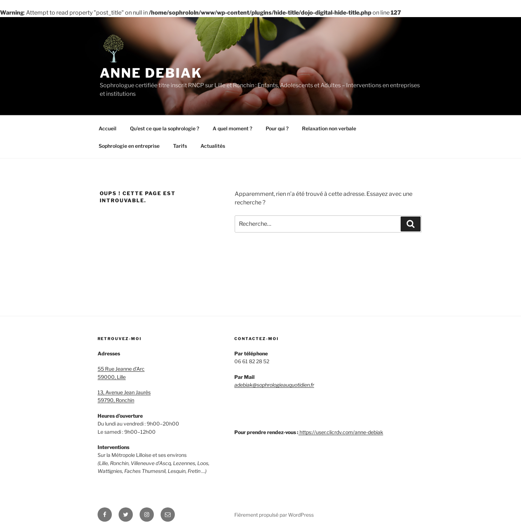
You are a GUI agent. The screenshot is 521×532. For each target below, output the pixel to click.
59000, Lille (112, 377)
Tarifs (180, 146)
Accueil (107, 128)
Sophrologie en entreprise (129, 146)
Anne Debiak (151, 73)
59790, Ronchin (116, 400)
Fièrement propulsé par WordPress (274, 515)
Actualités (212, 146)
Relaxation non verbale (329, 128)
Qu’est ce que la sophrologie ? (164, 128)
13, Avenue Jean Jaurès (124, 392)
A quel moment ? (232, 128)
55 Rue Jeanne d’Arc (121, 369)
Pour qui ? (277, 128)
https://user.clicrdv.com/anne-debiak (341, 432)
